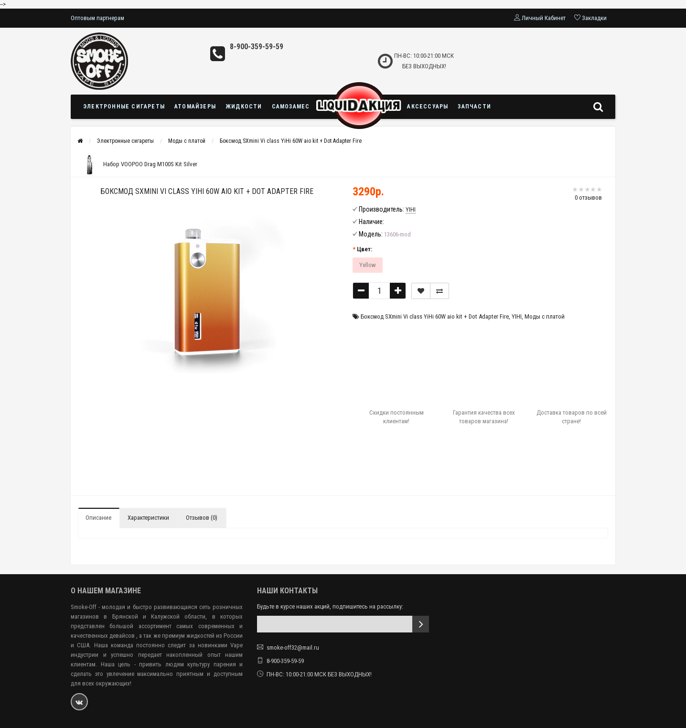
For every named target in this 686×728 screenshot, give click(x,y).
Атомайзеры (195, 106)
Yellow (367, 264)
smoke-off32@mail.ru (293, 647)
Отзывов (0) (201, 517)
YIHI (517, 316)
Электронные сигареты (124, 106)
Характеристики (148, 517)
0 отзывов (588, 197)
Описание (98, 517)
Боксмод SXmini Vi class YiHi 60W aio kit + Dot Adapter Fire (291, 141)
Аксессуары (427, 106)
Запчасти (474, 106)
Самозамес (291, 106)
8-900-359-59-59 (256, 46)
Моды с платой (186, 141)
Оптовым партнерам (97, 17)
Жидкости (243, 106)
